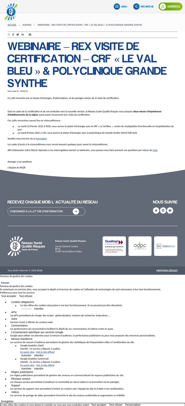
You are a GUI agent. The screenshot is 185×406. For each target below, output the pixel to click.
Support (15, 385)
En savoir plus (27, 352)
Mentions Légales (166, 270)
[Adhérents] (170, 6)
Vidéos (15, 392)
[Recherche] (144, 6)
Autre (14, 318)
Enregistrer (7, 401)
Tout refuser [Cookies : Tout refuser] (25, 296)
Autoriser (26, 308)
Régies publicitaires (22, 372)
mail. (155, 150)
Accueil (12, 24)
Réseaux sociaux (21, 378)
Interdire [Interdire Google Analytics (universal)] (38, 368)
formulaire (41, 138)
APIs (14, 312)
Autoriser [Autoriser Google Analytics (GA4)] (26, 355)
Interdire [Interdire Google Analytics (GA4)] (38, 355)
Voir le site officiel (45, 352)
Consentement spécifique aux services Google (37, 332)
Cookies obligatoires (22, 302)
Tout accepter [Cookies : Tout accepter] (8, 296)
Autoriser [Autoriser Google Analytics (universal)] (26, 368)
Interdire (38, 308)
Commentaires (19, 325)
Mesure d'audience (22, 338)
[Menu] (121, 6)
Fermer (5, 282)
